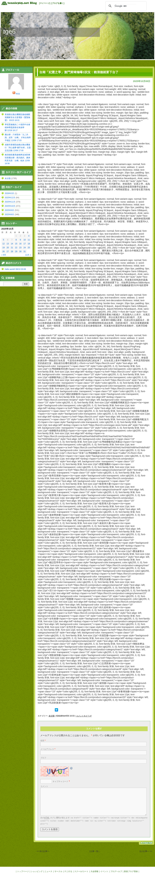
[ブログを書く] (57, 3)
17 (24, 244)
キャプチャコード (60, 781)
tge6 (9, 31)
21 (12, 247)
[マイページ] (44, 3)
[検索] (125, 6)
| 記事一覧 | (94, 851)
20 (8, 247)
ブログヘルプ (116, 871)
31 (24, 251)
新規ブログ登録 (131, 871)
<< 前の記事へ (43, 851)
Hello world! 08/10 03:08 (15, 269)
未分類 (51, 716)
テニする (68, 871)
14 (12, 244)
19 (3, 247)
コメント (44, 786)
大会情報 (94, 871)
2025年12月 (10, 197)
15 (16, 244)
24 (24, 247)
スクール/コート (81, 871)
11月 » (28, 255)
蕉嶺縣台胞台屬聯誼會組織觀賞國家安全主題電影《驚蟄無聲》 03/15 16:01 (17, 117)
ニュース (48, 871)
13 (8, 244)
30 (20, 251)
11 (29, 240)
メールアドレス (47, 749)
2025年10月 (10, 206)
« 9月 (3, 255)
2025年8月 (9, 214)
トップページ (23, 871)
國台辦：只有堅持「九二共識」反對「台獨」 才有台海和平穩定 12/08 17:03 (18, 137)
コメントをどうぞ (84, 716)
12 (3, 244)
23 (20, 247)
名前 (43, 740)
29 (16, 251)
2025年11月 (10, 202)
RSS (18, 94)
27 (8, 251)
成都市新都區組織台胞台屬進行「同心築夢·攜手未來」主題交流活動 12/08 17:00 (18, 148)
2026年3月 (9, 193)
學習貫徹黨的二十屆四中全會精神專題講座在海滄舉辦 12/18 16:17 (17, 127)
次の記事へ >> (145, 851)
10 (24, 240)
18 (29, 244)
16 (20, 244)
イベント (104, 871)
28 (12, 251)
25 (29, 247)
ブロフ (43, 758)
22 (16, 247)
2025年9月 (9, 210)
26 (3, 251)
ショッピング (37, 871)
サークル (58, 871)
